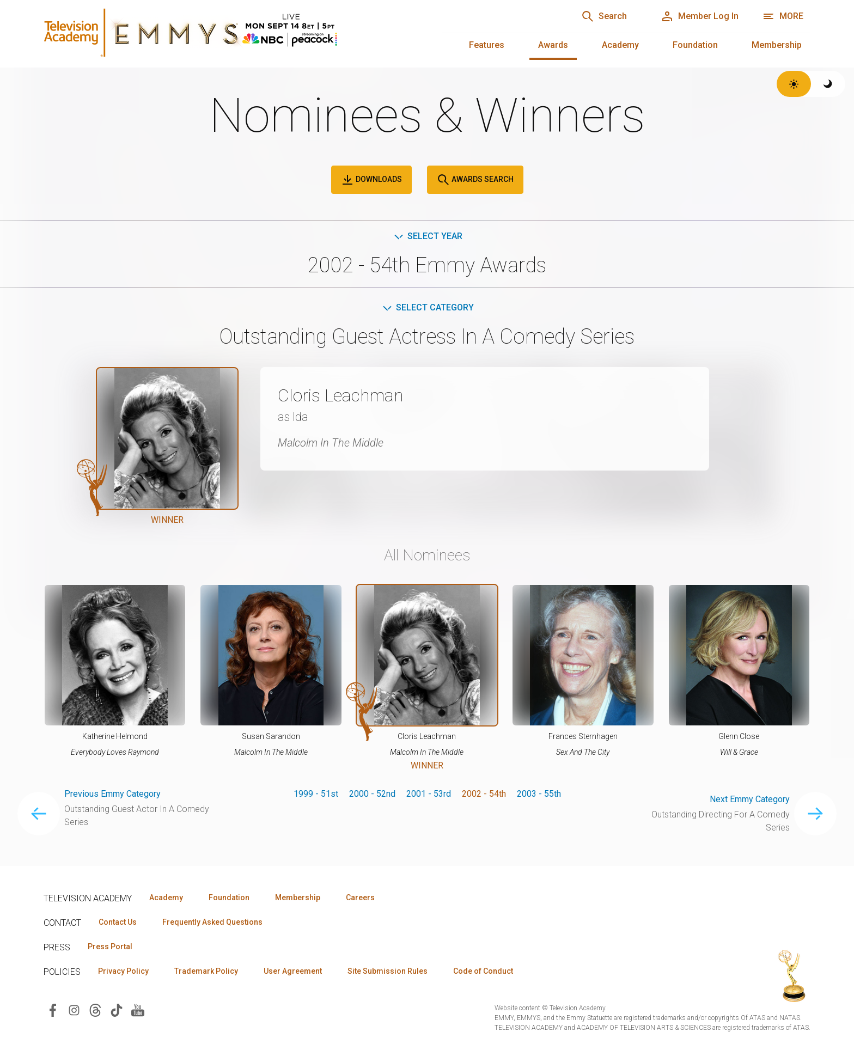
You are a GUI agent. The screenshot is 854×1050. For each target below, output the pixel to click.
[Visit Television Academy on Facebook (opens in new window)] (53, 1009)
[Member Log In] (699, 16)
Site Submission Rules (387, 971)
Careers (360, 897)
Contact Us (118, 922)
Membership (777, 45)
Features (486, 45)
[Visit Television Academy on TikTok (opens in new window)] (116, 1009)
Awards (553, 45)
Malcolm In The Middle (330, 442)
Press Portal (110, 946)
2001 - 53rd (428, 794)
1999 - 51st (316, 794)
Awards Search (475, 179)
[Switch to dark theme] (828, 84)
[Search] (604, 16)
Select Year (427, 236)
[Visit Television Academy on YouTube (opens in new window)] (138, 1009)
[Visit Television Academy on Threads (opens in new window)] (95, 1009)
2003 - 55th (539, 794)
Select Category (427, 307)
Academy (620, 45)
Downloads (371, 179)
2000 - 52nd (372, 794)
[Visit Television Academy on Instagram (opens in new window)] (74, 1009)
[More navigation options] (783, 16)
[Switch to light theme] (794, 84)
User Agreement (293, 971)
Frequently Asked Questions (212, 922)
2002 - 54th (484, 794)
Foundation (695, 45)
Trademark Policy (206, 971)
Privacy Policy (123, 971)
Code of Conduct (483, 971)
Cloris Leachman (341, 395)
